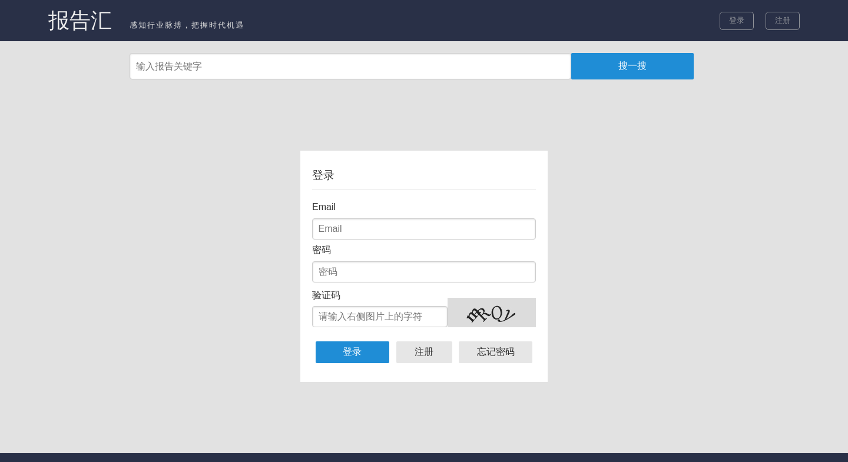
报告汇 (80, 20)
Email (324, 207)
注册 (782, 20)
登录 (736, 20)
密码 (321, 250)
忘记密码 (496, 352)
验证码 (326, 295)
